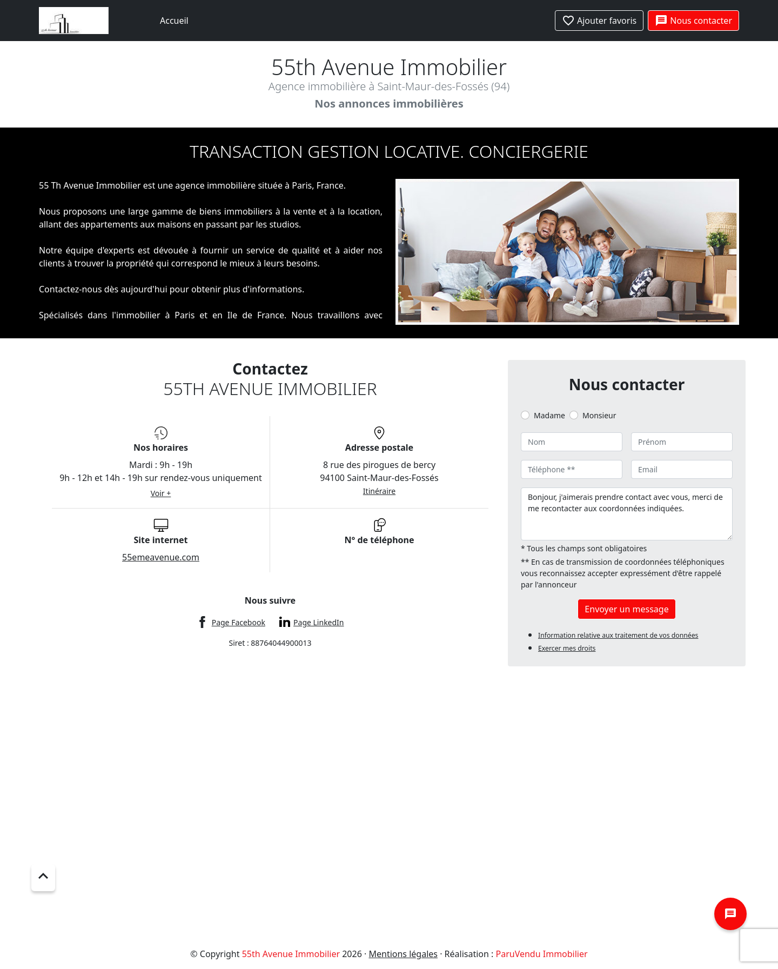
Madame (549, 415)
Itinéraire (379, 491)
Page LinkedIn (318, 622)
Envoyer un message (626, 609)
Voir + (161, 493)
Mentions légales (403, 954)
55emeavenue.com (160, 557)
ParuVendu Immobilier (542, 954)
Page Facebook (238, 622)
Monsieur (599, 415)
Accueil (174, 20)
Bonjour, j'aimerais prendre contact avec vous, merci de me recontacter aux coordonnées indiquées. (627, 513)
